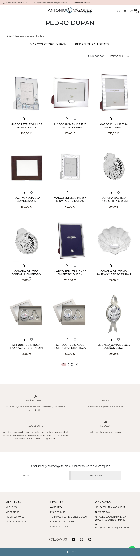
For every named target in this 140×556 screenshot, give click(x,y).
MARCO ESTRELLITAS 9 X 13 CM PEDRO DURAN (70, 199)
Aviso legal (57, 507)
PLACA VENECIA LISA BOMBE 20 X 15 (26, 199)
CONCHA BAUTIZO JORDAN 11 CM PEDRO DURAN (26, 274)
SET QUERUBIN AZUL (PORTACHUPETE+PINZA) (70, 346)
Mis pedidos (12, 512)
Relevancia (117, 56)
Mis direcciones (14, 517)
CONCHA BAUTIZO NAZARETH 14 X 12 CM (114, 199)
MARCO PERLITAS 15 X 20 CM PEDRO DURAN (70, 273)
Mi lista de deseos (16, 521)
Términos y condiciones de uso (68, 517)
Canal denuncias (60, 526)
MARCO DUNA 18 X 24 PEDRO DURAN (114, 126)
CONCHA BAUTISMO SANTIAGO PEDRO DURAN (113, 273)
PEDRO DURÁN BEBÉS (92, 44)
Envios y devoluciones (63, 521)
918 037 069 (102, 512)
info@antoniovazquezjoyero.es (114, 527)
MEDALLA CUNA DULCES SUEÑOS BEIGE (113, 346)
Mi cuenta (11, 507)
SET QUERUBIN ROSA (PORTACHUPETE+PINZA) (26, 346)
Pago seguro (58, 512)
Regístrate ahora (81, 2)
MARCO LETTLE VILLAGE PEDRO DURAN (26, 126)
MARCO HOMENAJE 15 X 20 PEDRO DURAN (70, 126)
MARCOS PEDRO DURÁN (48, 44)
